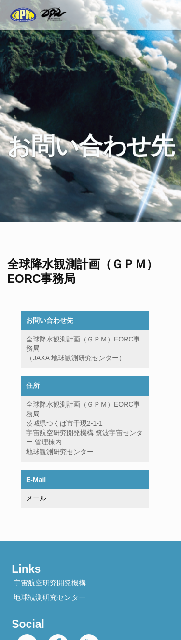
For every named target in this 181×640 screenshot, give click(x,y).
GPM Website (35, 7)
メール (36, 498)
